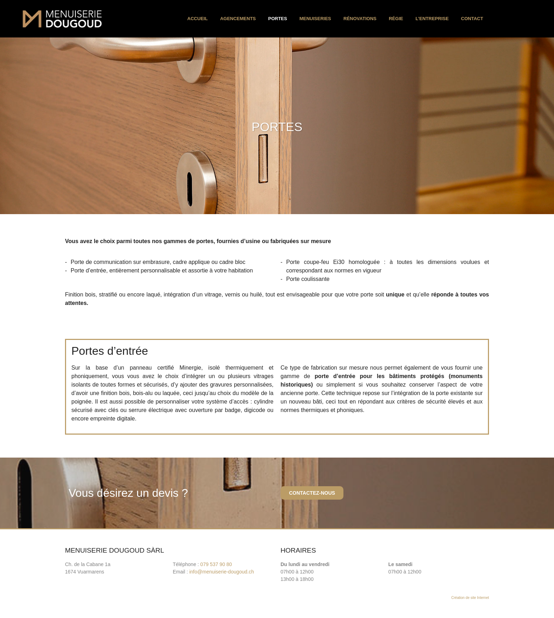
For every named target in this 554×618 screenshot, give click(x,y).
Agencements (238, 18)
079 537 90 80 (216, 564)
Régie (396, 18)
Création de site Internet (470, 598)
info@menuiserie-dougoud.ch (221, 572)
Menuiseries (315, 18)
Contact (472, 18)
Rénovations (359, 18)
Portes (277, 18)
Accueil (197, 18)
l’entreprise (432, 18)
